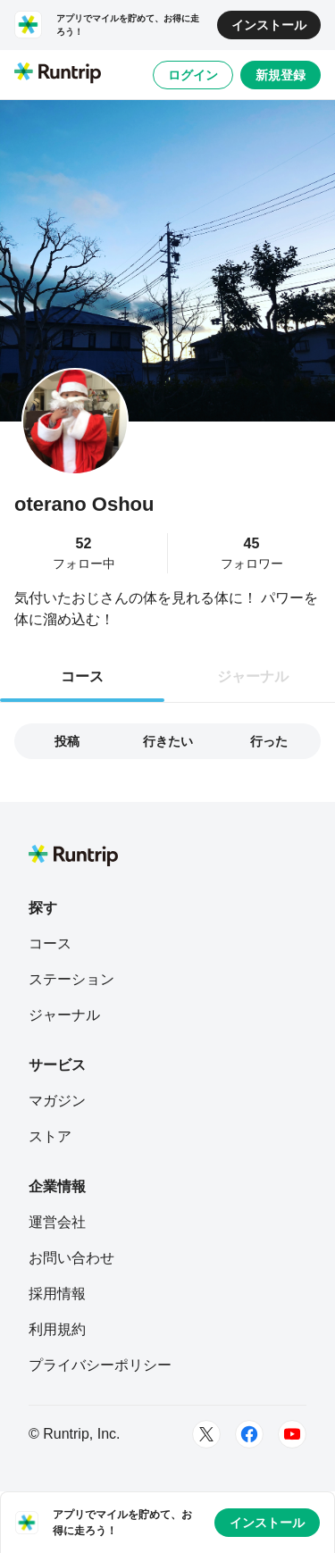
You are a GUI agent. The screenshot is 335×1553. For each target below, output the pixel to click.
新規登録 (280, 75)
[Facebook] (249, 1434)
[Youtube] (292, 1434)
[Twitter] (206, 1434)
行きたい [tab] (168, 741)
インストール (268, 25)
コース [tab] (82, 676)
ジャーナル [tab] (253, 676)
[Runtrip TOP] (57, 74)
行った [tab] (269, 741)
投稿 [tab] (67, 741)
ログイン (193, 75)
